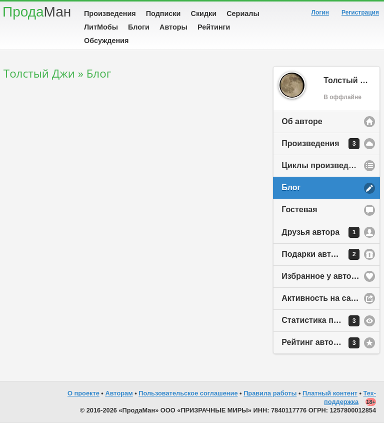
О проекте (84, 393)
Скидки (204, 14)
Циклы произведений (325, 165)
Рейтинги (214, 27)
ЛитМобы (101, 27)
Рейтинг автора (321, 342)
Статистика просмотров (329, 320)
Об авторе (302, 121)
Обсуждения (106, 41)
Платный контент (330, 393)
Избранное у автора (321, 276)
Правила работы (270, 393)
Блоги (139, 27)
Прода (36, 12)
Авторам (118, 393)
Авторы (174, 27)
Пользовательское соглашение (188, 393)
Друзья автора (321, 232)
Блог (291, 187)
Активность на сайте (323, 298)
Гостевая (299, 209)
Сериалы (242, 14)
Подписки (163, 14)
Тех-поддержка (350, 397)
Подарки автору (321, 254)
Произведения (110, 14)
